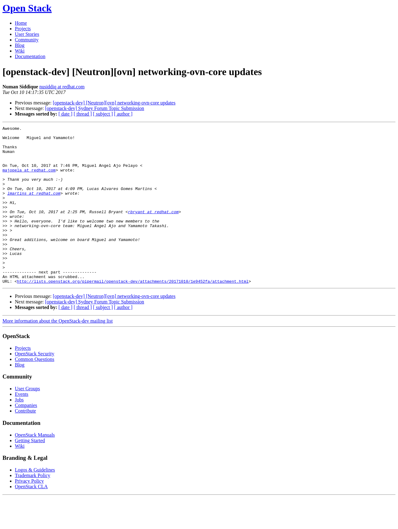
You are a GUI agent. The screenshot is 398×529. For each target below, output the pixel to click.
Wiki (19, 50)
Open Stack (27, 8)
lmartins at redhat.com (34, 207)
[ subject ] (103, 113)
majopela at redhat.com (29, 179)
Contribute (25, 442)
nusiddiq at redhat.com (61, 86)
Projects (23, 28)
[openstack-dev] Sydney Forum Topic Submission (94, 108)
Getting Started (30, 472)
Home (21, 23)
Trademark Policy (32, 507)
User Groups (27, 420)
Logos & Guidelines (35, 501)
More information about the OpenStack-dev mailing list (57, 352)
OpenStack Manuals (35, 466)
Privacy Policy (29, 512)
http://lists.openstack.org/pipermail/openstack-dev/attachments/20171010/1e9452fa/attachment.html (133, 312)
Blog (19, 45)
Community (26, 39)
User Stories (27, 34)
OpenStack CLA (31, 518)
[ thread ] (83, 113)
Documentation (30, 56)
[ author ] (123, 113)
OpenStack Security (34, 385)
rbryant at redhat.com (153, 229)
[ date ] (65, 113)
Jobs (19, 431)
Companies (26, 436)
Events (21, 425)
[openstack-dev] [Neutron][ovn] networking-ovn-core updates (114, 102)
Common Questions (34, 390)
